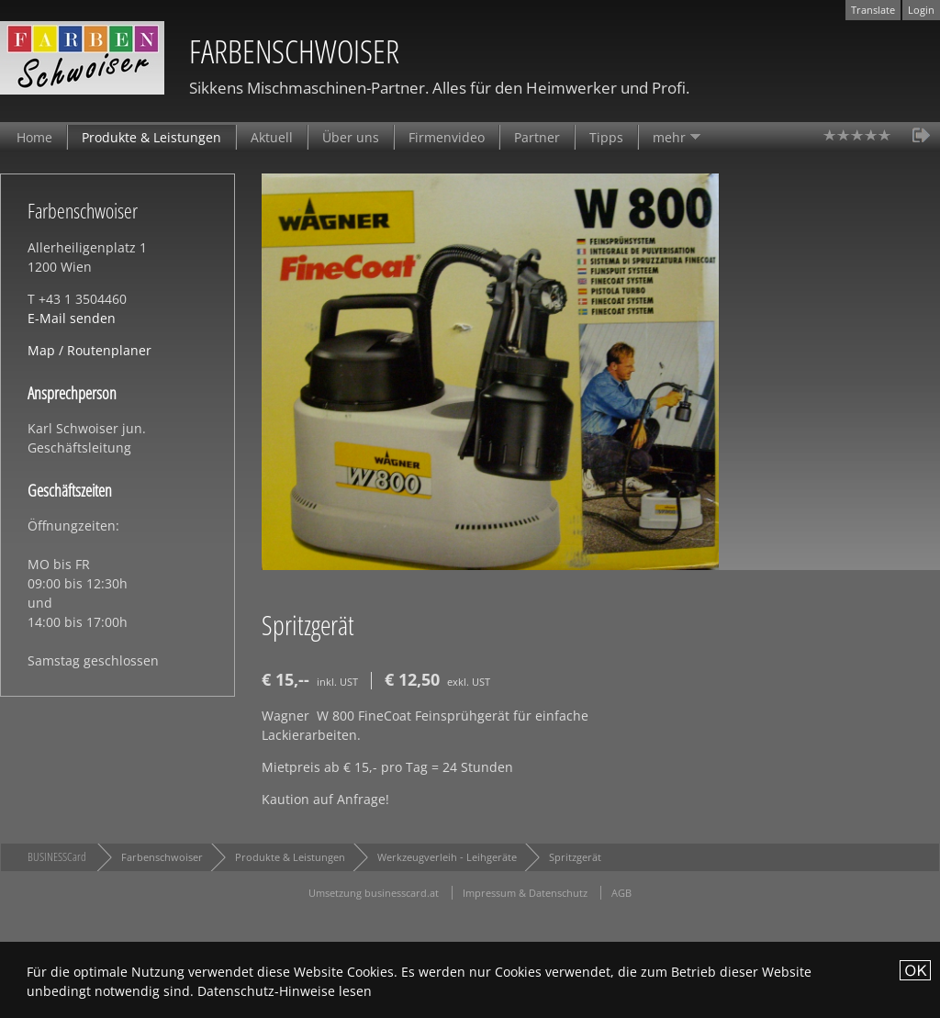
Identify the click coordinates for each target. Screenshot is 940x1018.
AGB (621, 893)
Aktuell (272, 137)
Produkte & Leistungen (151, 137)
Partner (537, 137)
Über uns (350, 137)
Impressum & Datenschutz (525, 893)
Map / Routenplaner (89, 350)
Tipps (606, 137)
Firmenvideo (446, 137)
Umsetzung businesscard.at (373, 893)
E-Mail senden (72, 318)
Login (921, 10)
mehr (669, 137)
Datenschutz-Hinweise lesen (284, 991)
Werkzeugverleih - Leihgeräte (447, 857)
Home (34, 137)
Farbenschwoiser (162, 857)
